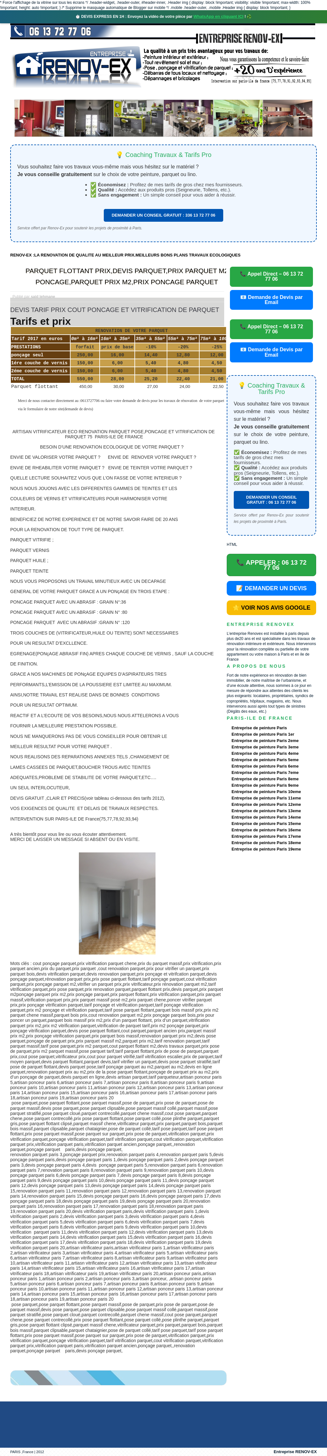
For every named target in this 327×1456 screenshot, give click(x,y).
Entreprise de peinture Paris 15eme (266, 823)
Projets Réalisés (154, 94)
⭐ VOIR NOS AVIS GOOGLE (271, 608)
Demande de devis (211, 94)
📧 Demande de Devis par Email (271, 299)
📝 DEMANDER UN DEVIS (271, 588)
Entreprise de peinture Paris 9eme (265, 785)
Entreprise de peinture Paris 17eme (266, 836)
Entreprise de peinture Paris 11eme (266, 798)
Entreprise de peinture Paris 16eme (266, 830)
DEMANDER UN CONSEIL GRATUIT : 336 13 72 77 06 (164, 215)
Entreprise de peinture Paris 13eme (266, 810)
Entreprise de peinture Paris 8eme (265, 778)
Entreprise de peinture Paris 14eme (266, 817)
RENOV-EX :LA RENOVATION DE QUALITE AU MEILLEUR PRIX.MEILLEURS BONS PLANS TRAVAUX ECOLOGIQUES (125, 255)
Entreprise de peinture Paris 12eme (266, 804)
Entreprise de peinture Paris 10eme (266, 791)
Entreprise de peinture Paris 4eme (265, 753)
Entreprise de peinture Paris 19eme (266, 849)
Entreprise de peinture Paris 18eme (266, 842)
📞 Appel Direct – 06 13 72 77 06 (271, 276)
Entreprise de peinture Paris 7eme (265, 772)
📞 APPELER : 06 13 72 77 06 (271, 565)
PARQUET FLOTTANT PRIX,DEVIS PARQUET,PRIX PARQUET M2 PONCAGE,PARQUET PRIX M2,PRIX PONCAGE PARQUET (127, 276)
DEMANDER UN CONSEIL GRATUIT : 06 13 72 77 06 (271, 500)
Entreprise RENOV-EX (295, 1451)
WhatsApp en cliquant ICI (219, 16)
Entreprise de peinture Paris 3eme (265, 747)
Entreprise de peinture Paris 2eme (265, 740)
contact (257, 94)
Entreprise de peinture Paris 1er (263, 734)
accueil (27, 94)
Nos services (102, 94)
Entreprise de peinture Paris (259, 727)
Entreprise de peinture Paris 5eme (265, 759)
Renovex (62, 94)
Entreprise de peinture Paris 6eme (265, 766)
